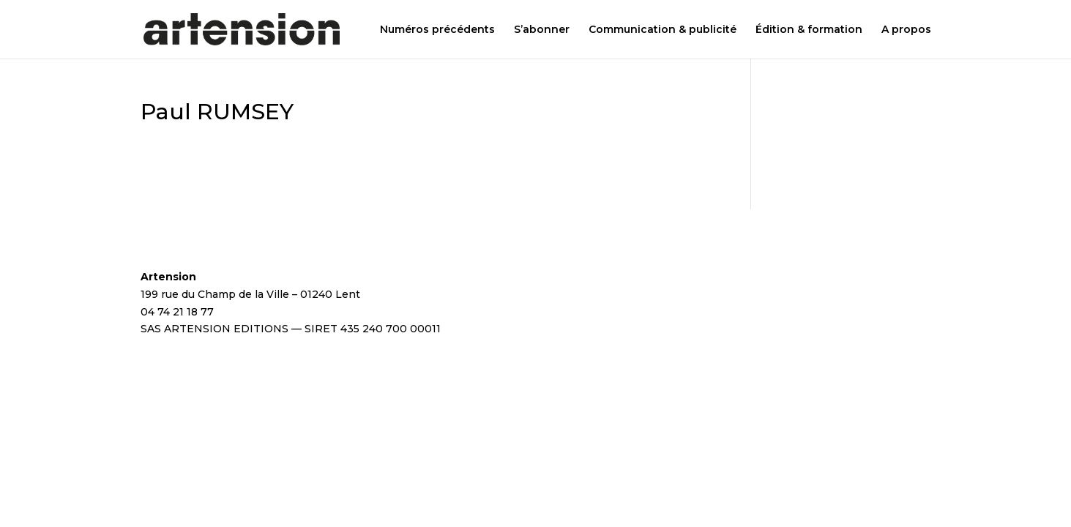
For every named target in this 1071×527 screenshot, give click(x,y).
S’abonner (542, 30)
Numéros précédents (437, 30)
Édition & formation (808, 30)
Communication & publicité (662, 30)
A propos (906, 30)
